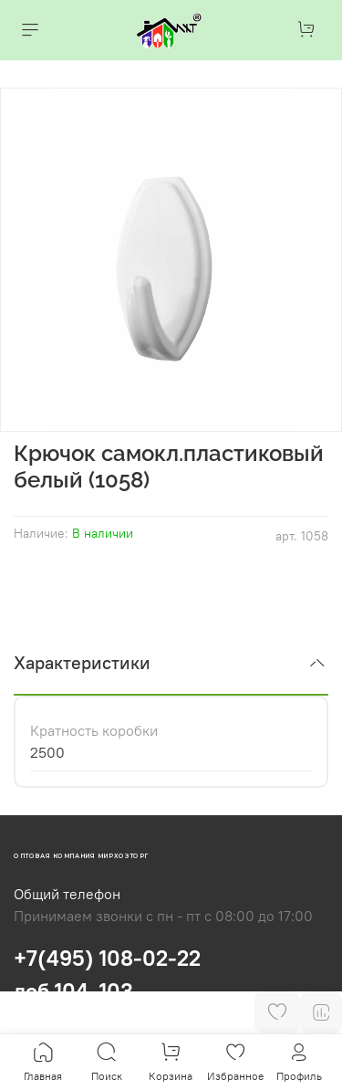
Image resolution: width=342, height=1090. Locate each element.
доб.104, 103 (73, 990)
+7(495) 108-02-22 (107, 957)
